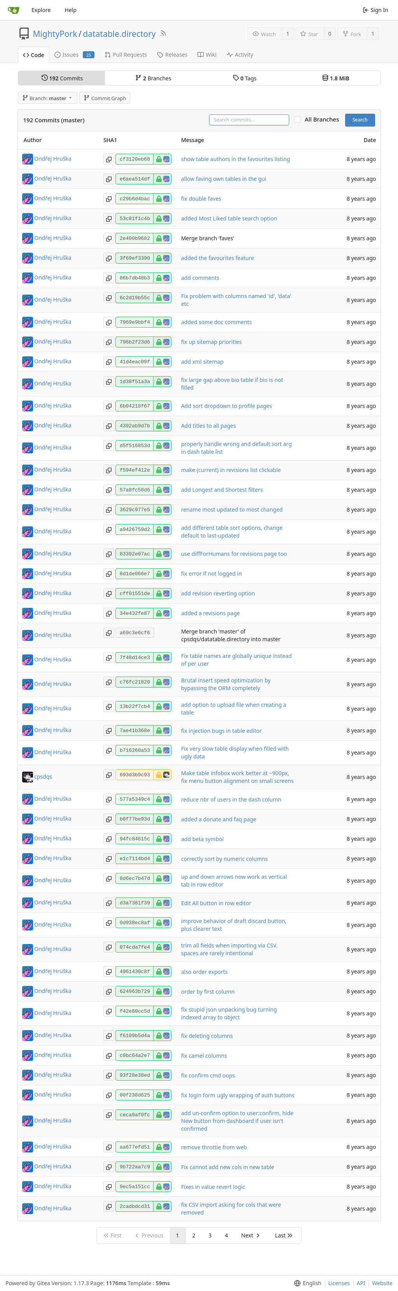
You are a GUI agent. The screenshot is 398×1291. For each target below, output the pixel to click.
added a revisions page (210, 613)
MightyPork (55, 34)
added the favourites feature (217, 258)
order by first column (208, 991)
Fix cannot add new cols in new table (227, 1167)
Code (33, 55)
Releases (172, 54)
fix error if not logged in (211, 573)
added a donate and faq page (219, 819)
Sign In (376, 10)
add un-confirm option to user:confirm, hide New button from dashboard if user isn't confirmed (237, 1120)
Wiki (206, 54)
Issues (74, 54)
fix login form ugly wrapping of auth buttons (238, 1095)
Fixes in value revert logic (213, 1186)
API (361, 1283)
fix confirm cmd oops (208, 1075)
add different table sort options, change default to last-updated (232, 531)
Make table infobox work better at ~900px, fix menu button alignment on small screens (237, 776)
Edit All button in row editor (216, 903)
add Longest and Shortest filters (222, 489)
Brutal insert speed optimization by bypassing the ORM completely (226, 684)
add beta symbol (202, 839)
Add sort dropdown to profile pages (226, 406)
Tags (245, 78)
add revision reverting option (218, 593)
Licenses (339, 1283)
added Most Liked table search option (229, 218)
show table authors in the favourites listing (235, 159)
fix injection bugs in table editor (221, 730)
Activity (240, 54)
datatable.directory (119, 34)
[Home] (13, 10)
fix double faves (201, 198)
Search (360, 119)
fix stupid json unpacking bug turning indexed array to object (229, 1013)
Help (71, 10)
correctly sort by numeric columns (224, 858)
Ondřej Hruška (53, 158)
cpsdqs (43, 776)
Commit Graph (105, 98)
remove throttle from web (214, 1147)
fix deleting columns (207, 1035)
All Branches (324, 119)
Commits (62, 78)
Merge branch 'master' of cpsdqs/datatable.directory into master (231, 635)
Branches (153, 78)
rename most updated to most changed (232, 509)
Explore (41, 10)
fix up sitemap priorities (211, 341)
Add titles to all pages (208, 425)
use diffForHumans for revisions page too (234, 553)
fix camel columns (204, 1055)
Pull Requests (126, 54)
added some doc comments (216, 322)
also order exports (204, 971)
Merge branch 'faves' (207, 238)
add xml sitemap (202, 361)
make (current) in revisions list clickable (231, 470)
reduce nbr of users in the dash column (231, 799)
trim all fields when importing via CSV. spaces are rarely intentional (229, 949)
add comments (200, 277)
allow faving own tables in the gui (223, 178)
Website (382, 1283)
